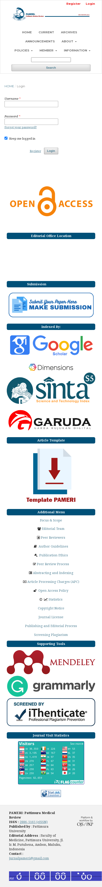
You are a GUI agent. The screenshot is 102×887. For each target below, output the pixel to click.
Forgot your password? (21, 127)
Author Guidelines (53, 546)
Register (73, 3)
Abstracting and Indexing (53, 573)
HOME (27, 32)
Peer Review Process (53, 564)
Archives (69, 32)
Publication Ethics (53, 555)
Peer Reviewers (53, 537)
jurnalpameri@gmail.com (29, 858)
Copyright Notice (51, 608)
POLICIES (22, 50)
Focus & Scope (51, 520)
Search (51, 67)
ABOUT (68, 41)
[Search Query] (51, 59)
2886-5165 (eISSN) (34, 822)
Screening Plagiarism (51, 635)
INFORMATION (76, 50)
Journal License (51, 617)
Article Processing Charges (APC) (53, 581)
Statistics (56, 599)
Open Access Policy (53, 590)
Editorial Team (53, 528)
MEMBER (46, 50)
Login (90, 3)
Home (9, 86)
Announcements (40, 41)
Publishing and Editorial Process (51, 626)
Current (46, 32)
